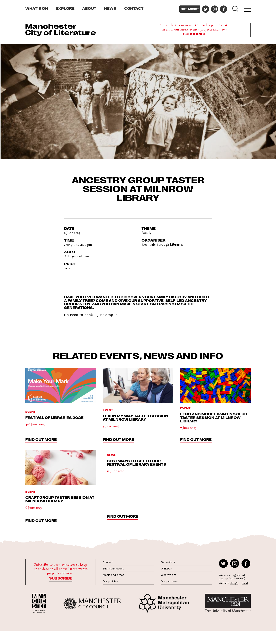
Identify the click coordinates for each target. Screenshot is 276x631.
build (245, 583)
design (234, 583)
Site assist (190, 9)
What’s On (36, 8)
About (89, 8)
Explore (65, 8)
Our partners (169, 581)
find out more (41, 439)
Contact (133, 8)
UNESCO (166, 568)
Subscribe (194, 34)
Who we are (168, 575)
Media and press (113, 575)
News (110, 8)
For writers (168, 562)
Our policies (110, 581)
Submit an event (113, 568)
